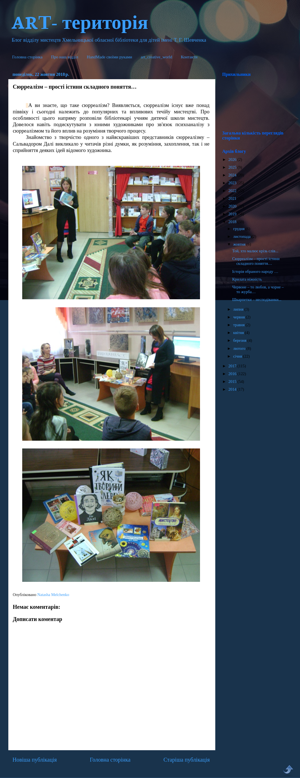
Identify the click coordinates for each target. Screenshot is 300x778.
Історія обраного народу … (255, 271)
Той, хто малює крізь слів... (255, 251)
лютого (239, 348)
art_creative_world (156, 57)
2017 (232, 366)
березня (240, 340)
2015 (232, 381)
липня (239, 309)
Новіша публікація (34, 760)
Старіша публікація (187, 760)
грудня (239, 228)
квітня (239, 332)
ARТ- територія (79, 21)
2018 (232, 222)
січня (238, 356)
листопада (242, 236)
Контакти (189, 57)
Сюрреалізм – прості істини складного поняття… (255, 261)
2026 (232, 159)
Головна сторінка (27, 57)
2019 (232, 214)
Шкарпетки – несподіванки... (256, 299)
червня (239, 317)
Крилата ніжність (247, 279)
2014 (232, 389)
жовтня (239, 244)
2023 (232, 183)
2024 (232, 175)
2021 (232, 198)
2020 (232, 206)
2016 (232, 373)
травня (239, 325)
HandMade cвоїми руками (109, 57)
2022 (232, 190)
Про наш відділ (64, 57)
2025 (232, 167)
